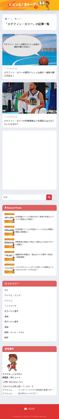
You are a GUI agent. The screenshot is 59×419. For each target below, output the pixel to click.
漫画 (6, 316)
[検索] (49, 197)
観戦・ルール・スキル (14, 332)
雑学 (6, 338)
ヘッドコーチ (10, 306)
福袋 (6, 327)
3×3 (6, 290)
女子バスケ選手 (11, 311)
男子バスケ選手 (11, 322)
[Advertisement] (29, 160)
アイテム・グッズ (12, 295)
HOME (29, 408)
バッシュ (8, 301)
